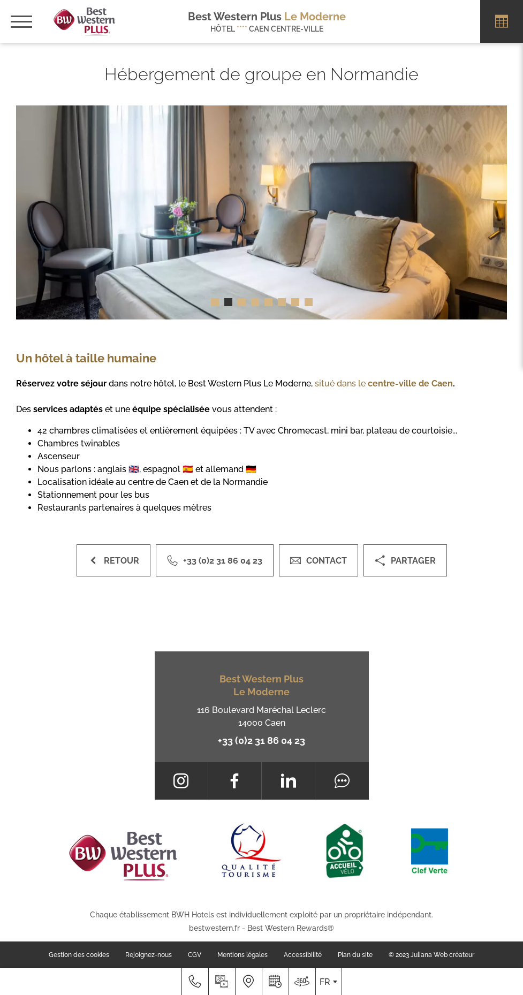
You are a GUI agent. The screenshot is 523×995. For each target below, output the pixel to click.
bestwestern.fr (214, 928)
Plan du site (355, 955)
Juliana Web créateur (442, 955)
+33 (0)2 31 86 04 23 (261, 740)
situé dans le (341, 383)
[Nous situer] (248, 981)
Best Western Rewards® (290, 928)
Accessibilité (303, 955)
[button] (215, 302)
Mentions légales (242, 955)
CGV (194, 955)
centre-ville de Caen (410, 383)
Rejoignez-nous (148, 955)
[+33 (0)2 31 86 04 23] (194, 981)
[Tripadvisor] (341, 781)
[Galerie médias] (221, 981)
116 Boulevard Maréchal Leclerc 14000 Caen (261, 716)
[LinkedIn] (288, 781)
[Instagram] (181, 781)
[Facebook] (234, 781)
